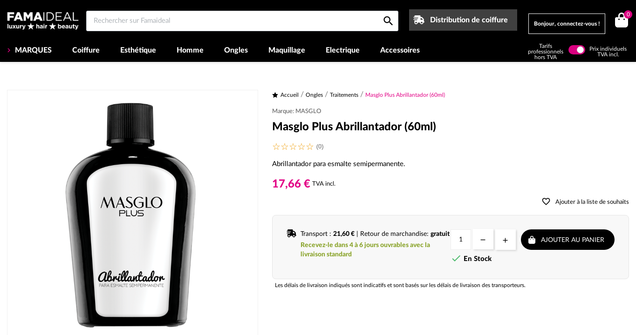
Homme (190, 50)
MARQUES (32, 50)
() (626, 16)
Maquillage (286, 50)
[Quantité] (461, 239)
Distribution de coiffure (469, 20)
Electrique (343, 50)
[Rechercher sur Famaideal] (242, 21)
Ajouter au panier (572, 240)
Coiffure (86, 50)
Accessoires (400, 50)
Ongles (236, 50)
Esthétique (138, 50)
